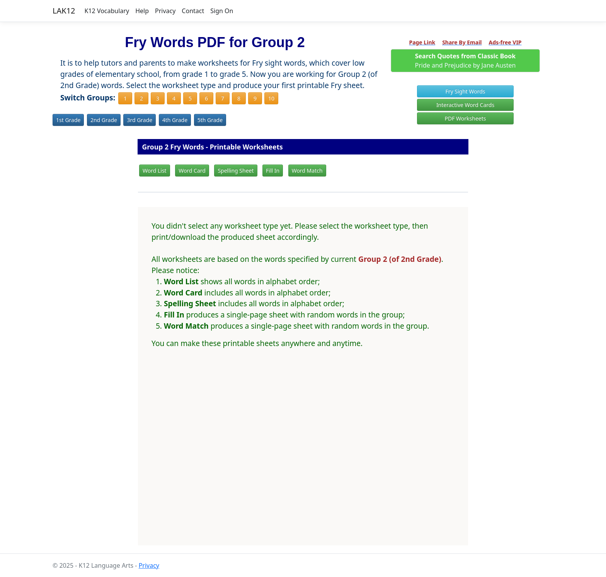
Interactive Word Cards (465, 105)
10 (271, 98)
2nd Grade (103, 120)
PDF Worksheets (465, 118)
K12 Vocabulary (107, 11)
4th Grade (174, 120)
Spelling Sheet (236, 170)
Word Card (192, 170)
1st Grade (68, 120)
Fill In (272, 170)
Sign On (221, 11)
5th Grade (210, 120)
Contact (193, 11)
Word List (155, 170)
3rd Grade (139, 120)
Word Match (307, 170)
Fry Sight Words (465, 91)
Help (142, 11)
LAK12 (64, 10)
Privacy (165, 11)
